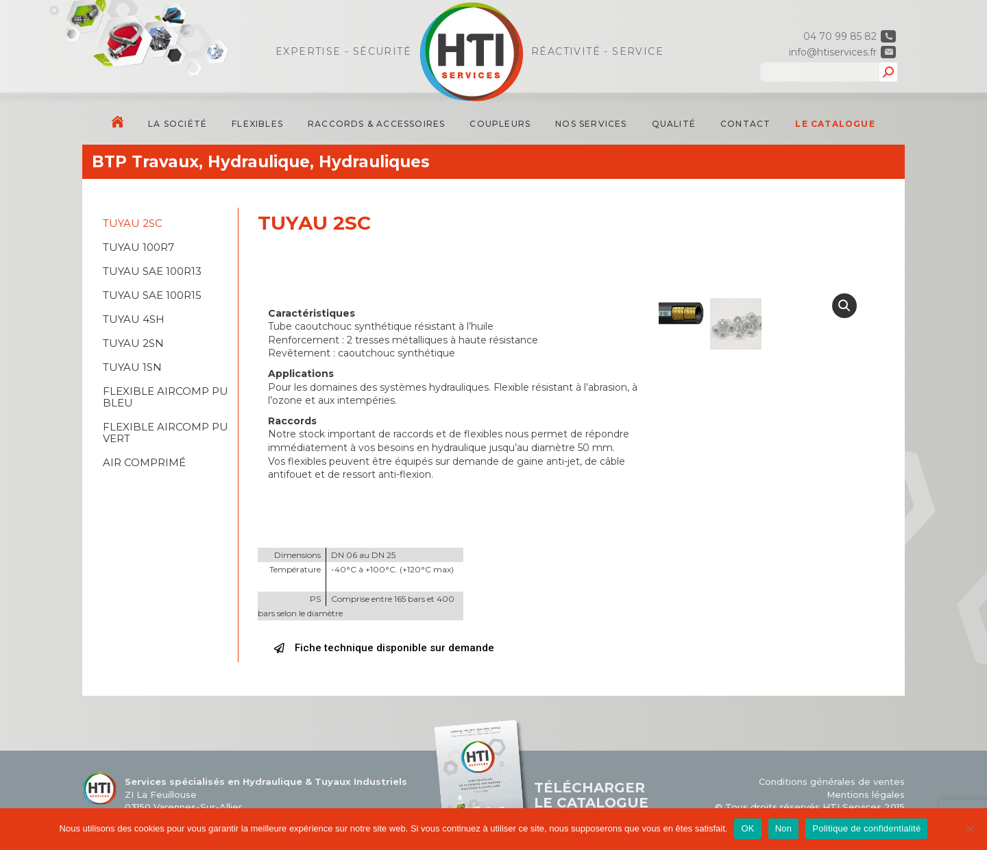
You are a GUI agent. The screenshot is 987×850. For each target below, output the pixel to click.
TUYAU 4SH (133, 319)
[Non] (970, 829)
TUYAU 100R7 (138, 247)
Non (783, 828)
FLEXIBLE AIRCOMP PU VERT (165, 432)
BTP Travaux (145, 161)
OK (747, 828)
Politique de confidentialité (866, 828)
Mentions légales (866, 794)
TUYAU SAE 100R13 (152, 271)
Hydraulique (259, 161)
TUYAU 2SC (132, 223)
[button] (384, 648)
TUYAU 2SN (133, 343)
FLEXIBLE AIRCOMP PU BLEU (165, 397)
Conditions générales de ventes (832, 781)
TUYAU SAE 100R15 (152, 295)
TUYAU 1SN (132, 367)
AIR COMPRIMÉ (144, 462)
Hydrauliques (374, 161)
